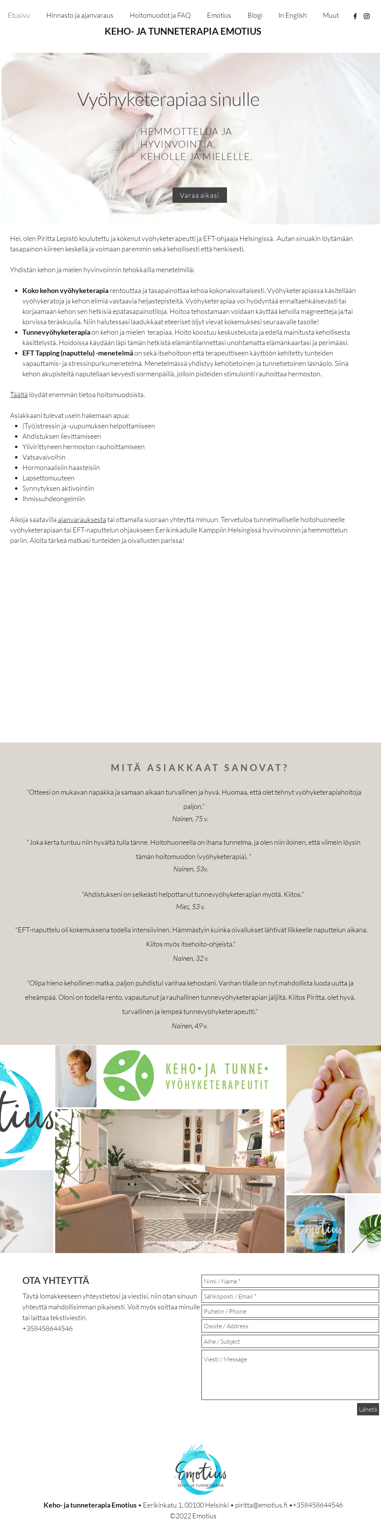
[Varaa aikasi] (200, 195)
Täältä (19, 394)
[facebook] (355, 16)
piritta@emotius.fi (261, 1505)
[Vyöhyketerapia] (177, 212)
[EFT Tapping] (196, 212)
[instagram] (367, 16)
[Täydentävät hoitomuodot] (204, 212)
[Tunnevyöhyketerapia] (187, 212)
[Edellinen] (12, 138)
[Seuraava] (369, 138)
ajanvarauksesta (82, 519)
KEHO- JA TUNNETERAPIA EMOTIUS (183, 31)
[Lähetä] (368, 1409)
